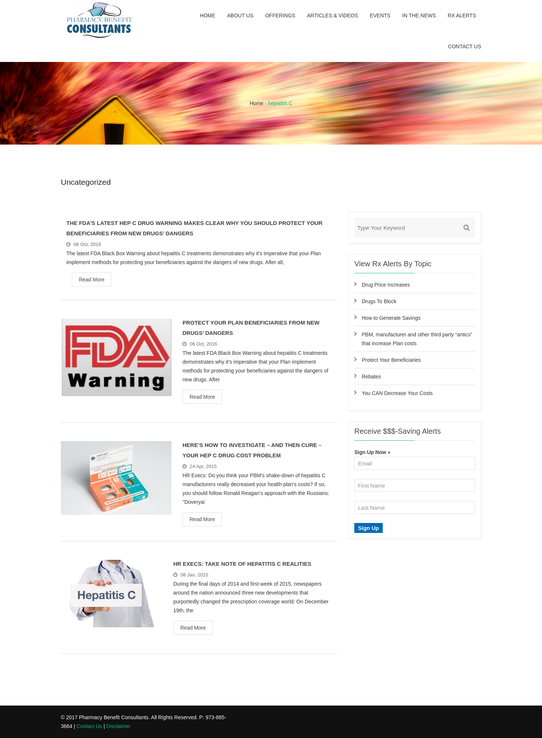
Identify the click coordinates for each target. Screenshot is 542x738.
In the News (419, 15)
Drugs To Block (379, 301)
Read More (91, 280)
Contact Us (464, 46)
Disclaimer (118, 726)
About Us (240, 15)
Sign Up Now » (372, 452)
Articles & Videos (332, 15)
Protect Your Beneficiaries (391, 360)
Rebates (371, 377)
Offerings (280, 15)
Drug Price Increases (386, 285)
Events (380, 15)
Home (207, 15)
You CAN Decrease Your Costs (397, 393)
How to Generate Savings (391, 318)
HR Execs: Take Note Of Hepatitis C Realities (242, 564)
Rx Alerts (462, 15)
